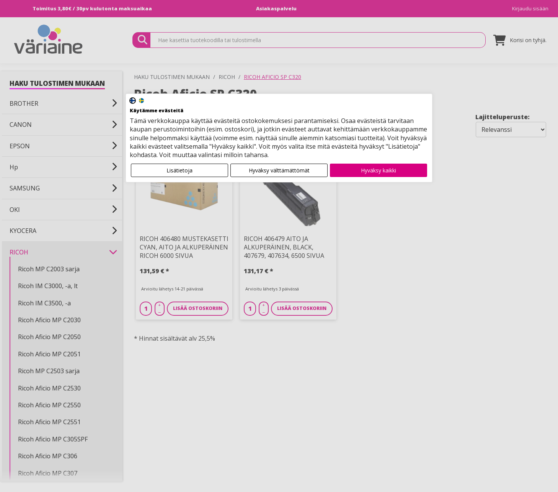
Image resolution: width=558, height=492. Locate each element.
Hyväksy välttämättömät (279, 170)
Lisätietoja (179, 170)
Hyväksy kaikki (378, 170)
